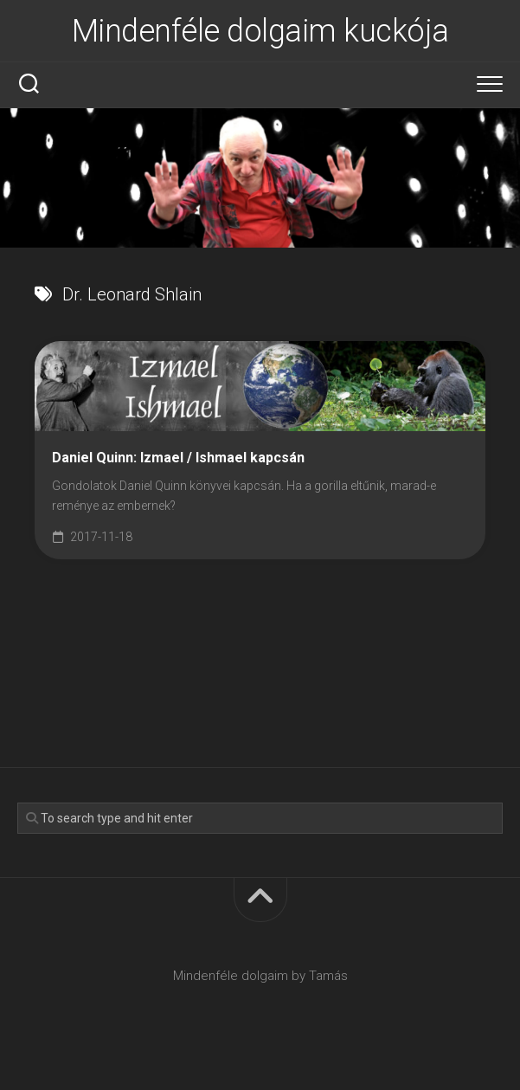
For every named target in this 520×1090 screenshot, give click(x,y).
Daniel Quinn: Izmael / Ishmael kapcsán (178, 457)
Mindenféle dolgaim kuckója (260, 31)
